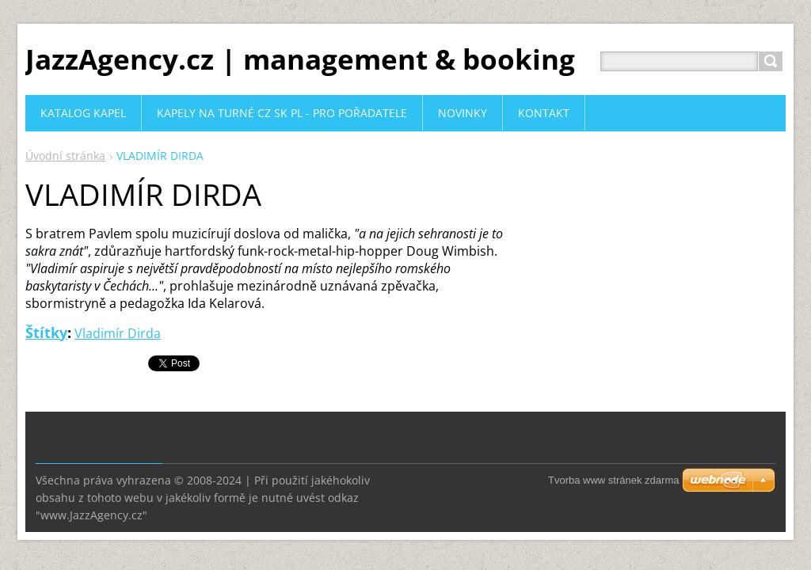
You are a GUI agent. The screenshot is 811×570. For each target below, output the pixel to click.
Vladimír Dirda (117, 333)
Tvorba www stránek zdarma (613, 480)
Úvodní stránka (65, 155)
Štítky (46, 332)
